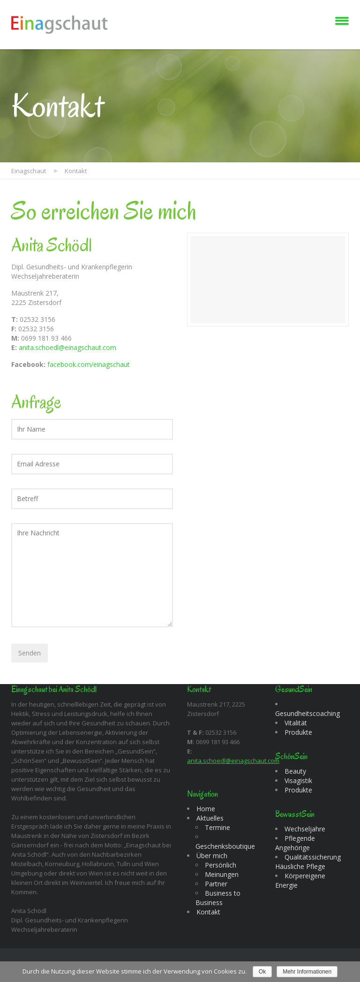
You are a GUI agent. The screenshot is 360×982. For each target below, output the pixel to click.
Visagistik (298, 780)
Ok (262, 971)
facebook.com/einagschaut (88, 364)
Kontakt (208, 911)
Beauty (295, 771)
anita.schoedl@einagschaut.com (67, 347)
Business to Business (217, 898)
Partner (216, 883)
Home (205, 808)
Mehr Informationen (307, 971)
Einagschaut (28, 171)
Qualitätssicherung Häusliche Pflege (308, 862)
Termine (217, 827)
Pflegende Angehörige (295, 843)
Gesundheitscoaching (307, 713)
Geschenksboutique (225, 846)
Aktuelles (210, 818)
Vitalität (296, 722)
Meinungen (222, 874)
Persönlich (220, 864)
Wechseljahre (305, 828)
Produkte (298, 732)
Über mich (211, 855)
